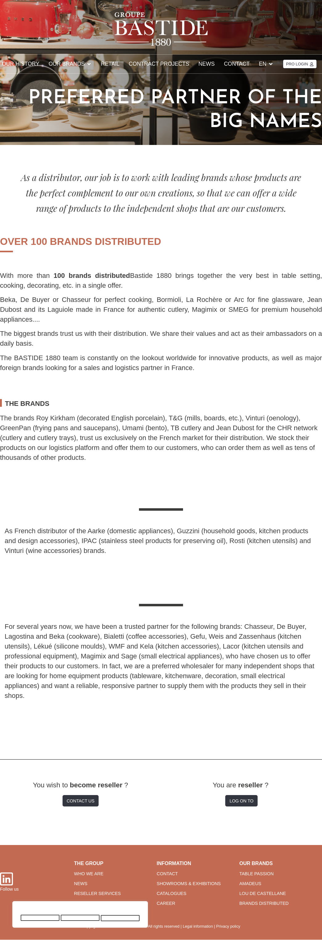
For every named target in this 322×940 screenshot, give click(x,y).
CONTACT (167, 873)
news (80, 883)
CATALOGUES (171, 893)
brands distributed (264, 903)
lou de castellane (262, 893)
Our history (20, 64)
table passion (256, 873)
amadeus (250, 883)
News (206, 64)
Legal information (198, 926)
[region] (80, 916)
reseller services (97, 893)
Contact (237, 64)
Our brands (70, 64)
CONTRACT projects (159, 64)
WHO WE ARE (88, 873)
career (166, 903)
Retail (110, 64)
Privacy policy (228, 926)
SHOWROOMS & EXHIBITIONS (189, 883)
